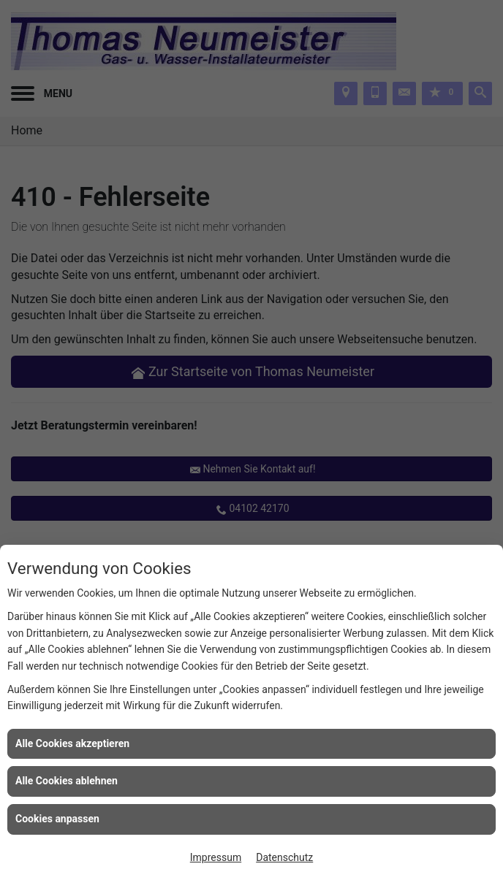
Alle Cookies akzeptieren (72, 743)
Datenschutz (284, 857)
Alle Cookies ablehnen (66, 781)
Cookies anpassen (57, 818)
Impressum (215, 857)
